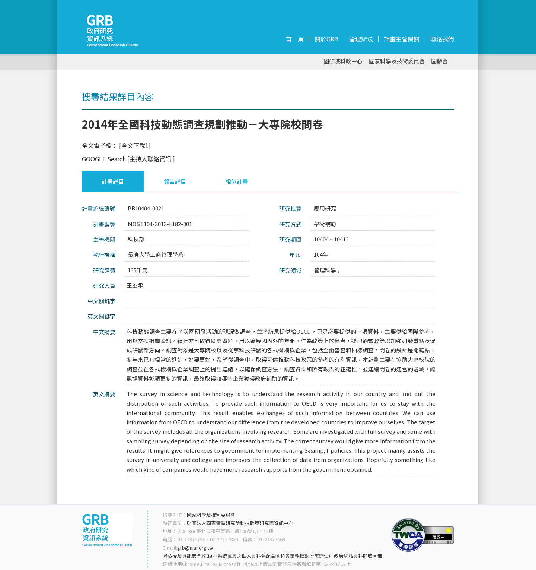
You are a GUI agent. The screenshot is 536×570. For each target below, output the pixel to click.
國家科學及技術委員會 (397, 61)
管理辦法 (361, 39)
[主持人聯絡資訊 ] (151, 158)
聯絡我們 (442, 39)
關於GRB (326, 39)
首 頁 (295, 39)
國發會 (439, 61)
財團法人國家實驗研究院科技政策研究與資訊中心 (240, 522)
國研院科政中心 (343, 61)
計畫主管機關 (401, 39)
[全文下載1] (135, 145)
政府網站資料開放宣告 (358, 555)
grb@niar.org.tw (195, 547)
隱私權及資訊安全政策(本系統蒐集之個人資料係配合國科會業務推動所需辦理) (246, 555)
